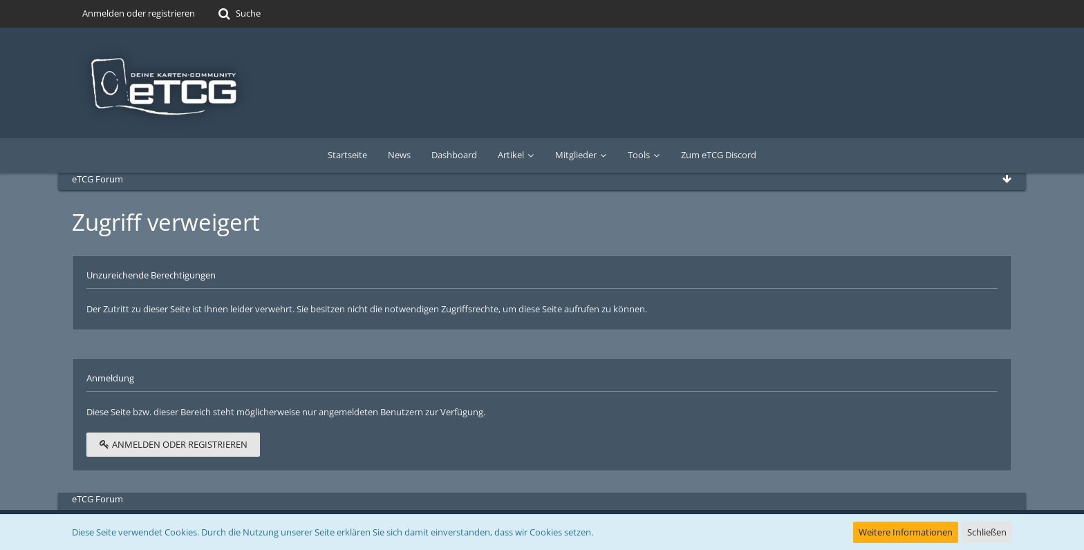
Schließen (987, 532)
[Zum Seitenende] (1006, 179)
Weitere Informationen (906, 532)
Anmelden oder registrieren (138, 13)
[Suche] (238, 14)
